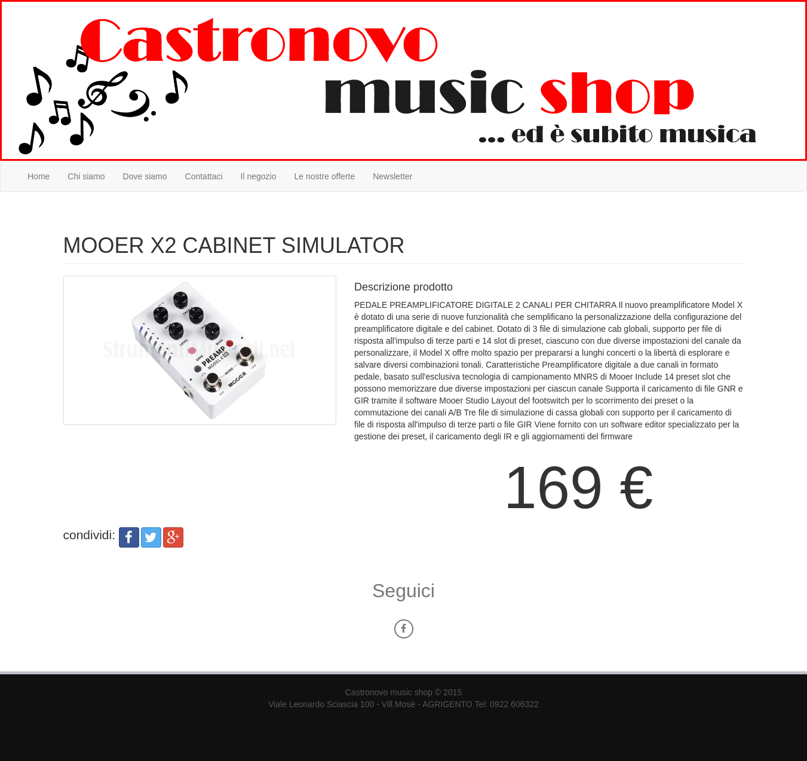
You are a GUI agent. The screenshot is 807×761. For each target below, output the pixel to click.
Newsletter (392, 176)
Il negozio (259, 176)
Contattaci (204, 176)
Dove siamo (145, 176)
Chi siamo (86, 176)
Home (38, 176)
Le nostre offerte (324, 176)
